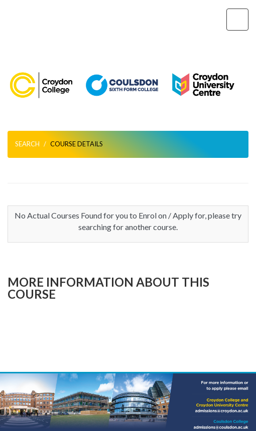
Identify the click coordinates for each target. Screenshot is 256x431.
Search (27, 144)
